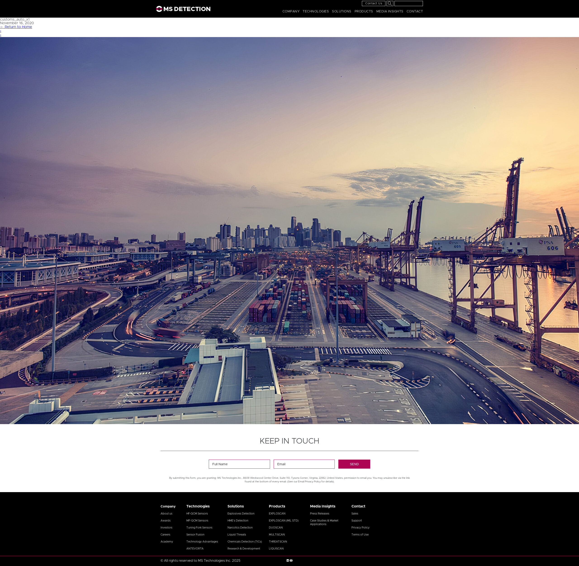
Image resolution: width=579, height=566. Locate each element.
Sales (354, 513)
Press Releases (319, 513)
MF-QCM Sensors (197, 520)
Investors (166, 527)
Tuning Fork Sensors (199, 527)
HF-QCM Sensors (197, 513)
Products (364, 11)
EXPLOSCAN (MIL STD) (284, 520)
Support (356, 520)
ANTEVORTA (195, 548)
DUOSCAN (276, 527)
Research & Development (244, 548)
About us (166, 513)
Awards (166, 520)
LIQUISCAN (276, 548)
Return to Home (16, 27)
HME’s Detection (238, 520)
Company (291, 11)
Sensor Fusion (195, 534)
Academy (167, 541)
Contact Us (373, 3)
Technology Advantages (202, 541)
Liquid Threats (237, 534)
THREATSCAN (278, 541)
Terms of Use (360, 534)
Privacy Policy (360, 527)
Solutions (341, 11)
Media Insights (389, 11)
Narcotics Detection (240, 527)
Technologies (316, 11)
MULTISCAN (277, 534)
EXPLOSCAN (277, 513)
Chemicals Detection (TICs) (245, 541)
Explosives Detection (241, 513)
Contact (415, 11)
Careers (165, 534)
